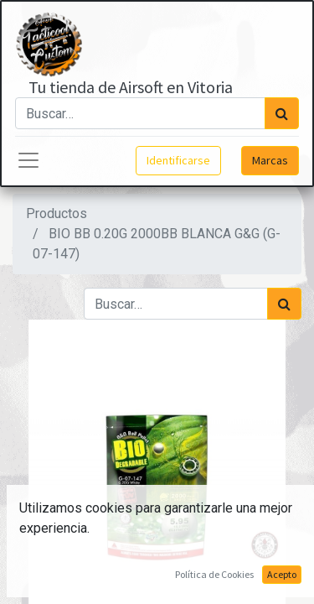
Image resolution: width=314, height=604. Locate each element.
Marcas (270, 160)
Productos (56, 213)
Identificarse (178, 160)
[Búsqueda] (282, 113)
